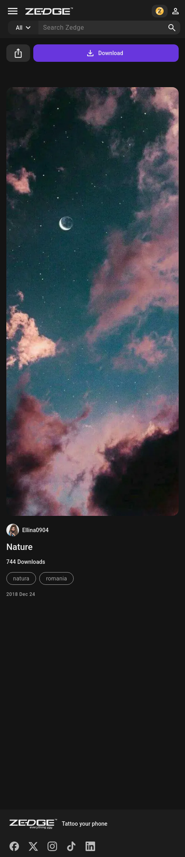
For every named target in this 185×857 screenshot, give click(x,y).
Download (104, 53)
